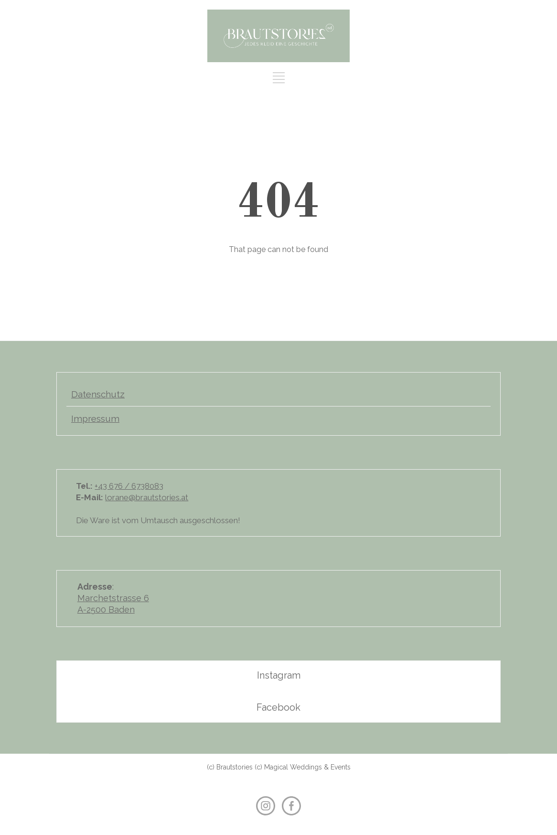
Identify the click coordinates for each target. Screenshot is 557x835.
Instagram (278, 675)
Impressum (95, 418)
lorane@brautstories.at (146, 497)
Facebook (278, 707)
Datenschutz (98, 394)
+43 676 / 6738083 (129, 486)
